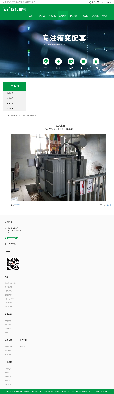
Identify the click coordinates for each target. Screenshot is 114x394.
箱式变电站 (8, 295)
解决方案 (73, 16)
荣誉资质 (8, 376)
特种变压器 (8, 306)
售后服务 (23, 347)
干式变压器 (8, 287)
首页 (31, 16)
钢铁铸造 (10, 98)
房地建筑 (10, 93)
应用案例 (62, 16)
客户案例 (17, 205)
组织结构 (8, 373)
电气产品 (41, 16)
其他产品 (52, 16)
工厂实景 (8, 384)
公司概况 (95, 16)
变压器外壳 (8, 303)
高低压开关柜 (9, 299)
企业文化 (8, 380)
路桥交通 (10, 108)
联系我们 (105, 16)
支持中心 (8, 350)
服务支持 (84, 16)
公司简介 (8, 369)
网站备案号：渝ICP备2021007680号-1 (95, 391)
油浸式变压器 (9, 291)
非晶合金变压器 (10, 283)
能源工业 (10, 103)
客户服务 (8, 354)
